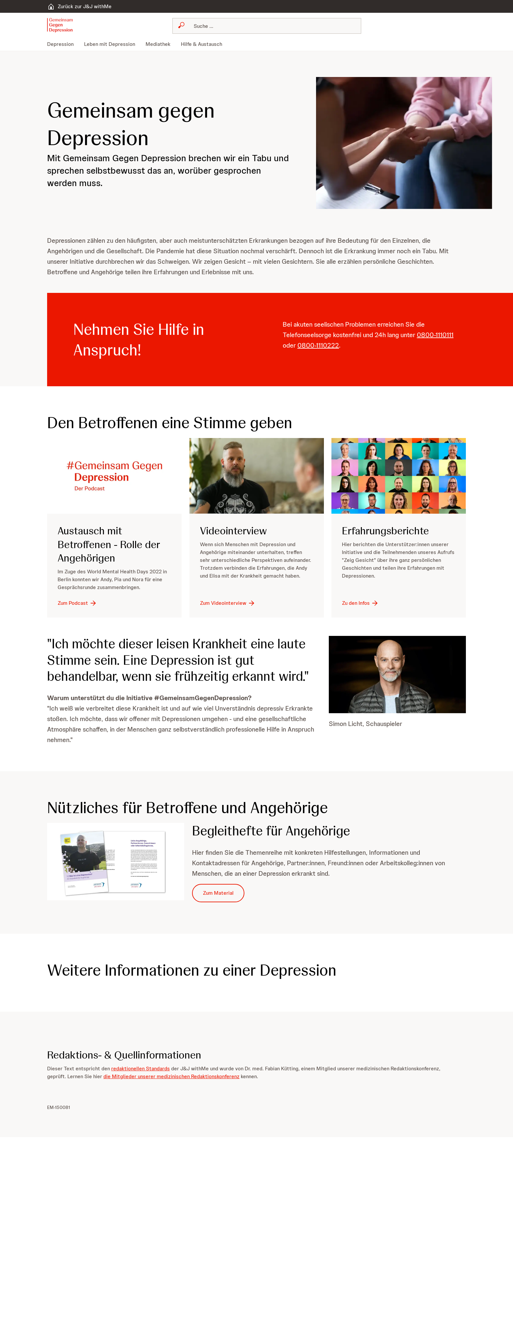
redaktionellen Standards (140, 1068)
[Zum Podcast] (77, 603)
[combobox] (266, 26)
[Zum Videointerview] (228, 603)
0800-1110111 (435, 335)
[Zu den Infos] (360, 603)
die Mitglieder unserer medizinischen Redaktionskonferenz (171, 1076)
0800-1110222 (318, 345)
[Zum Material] (218, 893)
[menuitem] (63, 44)
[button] (60, 25)
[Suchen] (270, 25)
